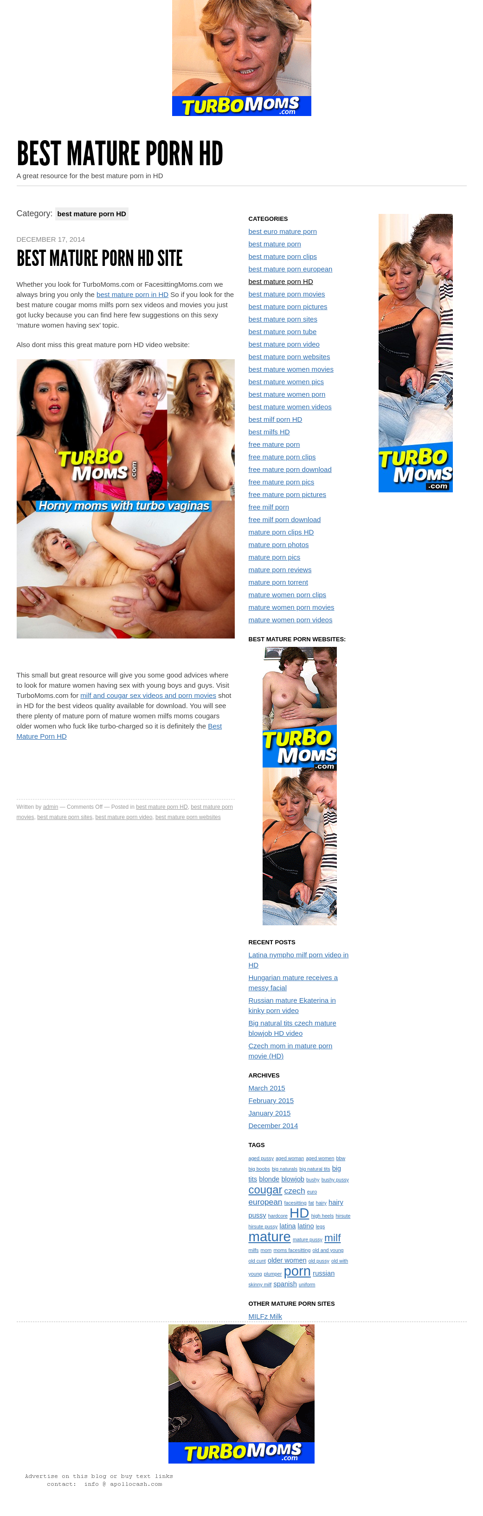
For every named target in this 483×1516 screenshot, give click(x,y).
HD (299, 1212)
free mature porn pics (282, 482)
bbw (341, 1158)
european (266, 1201)
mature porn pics (275, 557)
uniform (307, 1284)
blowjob (292, 1179)
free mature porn (274, 444)
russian (324, 1273)
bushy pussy (335, 1179)
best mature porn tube (283, 331)
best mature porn (275, 244)
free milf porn (269, 507)
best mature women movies (291, 369)
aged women (320, 1158)
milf (332, 1238)
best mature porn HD (161, 807)
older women (287, 1260)
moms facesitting (291, 1250)
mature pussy (307, 1239)
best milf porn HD (276, 419)
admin (50, 807)
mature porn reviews (280, 570)
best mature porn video (124, 817)
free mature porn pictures (288, 494)
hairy (321, 1203)
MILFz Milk (266, 1316)
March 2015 (267, 1088)
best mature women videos (290, 407)
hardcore (278, 1216)
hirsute (342, 1216)
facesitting (295, 1203)
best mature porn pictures (288, 306)
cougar (266, 1189)
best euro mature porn (283, 231)
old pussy (319, 1261)
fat (311, 1203)
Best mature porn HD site (100, 258)
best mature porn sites (64, 817)
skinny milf (260, 1284)
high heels (322, 1216)
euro (312, 1191)
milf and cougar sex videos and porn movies (148, 695)
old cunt (257, 1261)
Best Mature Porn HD (120, 154)
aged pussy (261, 1158)
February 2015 (271, 1100)
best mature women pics (286, 382)
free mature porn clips (282, 457)
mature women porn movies (292, 607)
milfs (254, 1250)
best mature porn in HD (132, 294)
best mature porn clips (283, 256)
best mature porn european (291, 269)
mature (270, 1236)
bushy (312, 1179)
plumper (273, 1274)
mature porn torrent (278, 582)
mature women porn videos (291, 620)
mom (266, 1250)
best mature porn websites (188, 817)
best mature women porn (287, 394)
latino (306, 1226)
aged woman (290, 1158)
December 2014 (273, 1125)
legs (320, 1226)
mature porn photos (279, 544)
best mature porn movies (287, 294)
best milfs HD (269, 432)
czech (294, 1190)
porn (297, 1270)
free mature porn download (290, 469)
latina (287, 1226)
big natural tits (314, 1169)
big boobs (259, 1169)
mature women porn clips (288, 595)
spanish (284, 1284)
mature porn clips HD (281, 532)
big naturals (284, 1169)
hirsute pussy (263, 1226)
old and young (328, 1250)
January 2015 (270, 1113)
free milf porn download (285, 519)
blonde (269, 1179)
